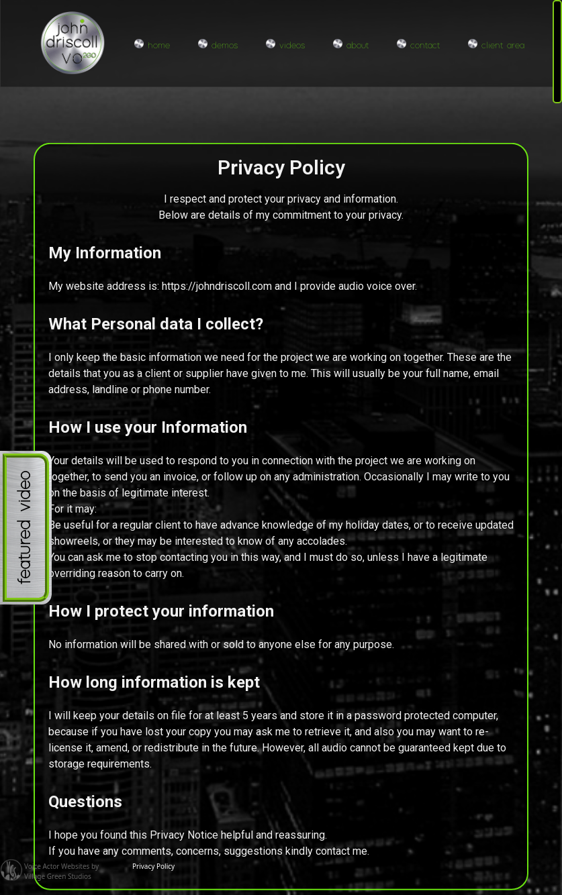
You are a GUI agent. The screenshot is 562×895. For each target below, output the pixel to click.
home (152, 44)
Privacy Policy (153, 866)
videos (285, 44)
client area (496, 44)
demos (218, 44)
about (351, 44)
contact (418, 44)
